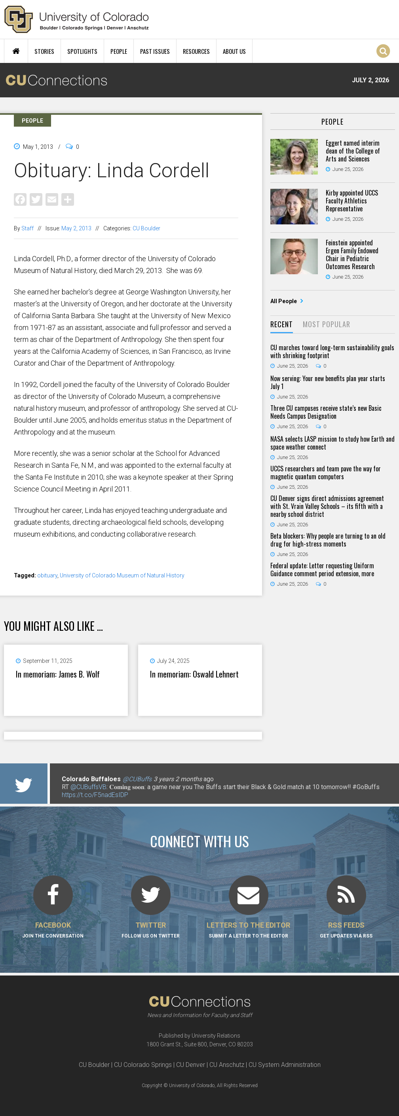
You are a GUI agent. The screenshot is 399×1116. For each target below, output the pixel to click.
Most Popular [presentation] (326, 324)
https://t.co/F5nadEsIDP (95, 795)
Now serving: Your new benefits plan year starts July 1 (327, 382)
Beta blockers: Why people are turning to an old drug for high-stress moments (328, 540)
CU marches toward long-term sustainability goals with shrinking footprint (332, 351)
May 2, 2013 (76, 228)
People (118, 51)
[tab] (281, 324)
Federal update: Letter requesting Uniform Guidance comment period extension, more (322, 569)
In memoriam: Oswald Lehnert (194, 674)
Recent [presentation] (281, 324)
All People (284, 301)
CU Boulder (146, 228)
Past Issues (155, 51)
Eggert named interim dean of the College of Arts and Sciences (353, 150)
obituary (47, 575)
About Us (234, 51)
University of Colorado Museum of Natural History (122, 575)
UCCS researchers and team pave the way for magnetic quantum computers (325, 472)
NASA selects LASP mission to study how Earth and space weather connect (332, 443)
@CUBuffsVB (88, 787)
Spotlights (82, 51)
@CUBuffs (137, 779)
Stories (44, 51)
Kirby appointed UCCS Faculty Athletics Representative (352, 200)
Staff (27, 228)
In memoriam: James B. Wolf (58, 674)
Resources (196, 51)
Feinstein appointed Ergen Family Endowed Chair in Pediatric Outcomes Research (352, 254)
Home (16, 51)
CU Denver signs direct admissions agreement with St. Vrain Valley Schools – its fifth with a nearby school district (327, 506)
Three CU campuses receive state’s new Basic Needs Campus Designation (326, 412)
